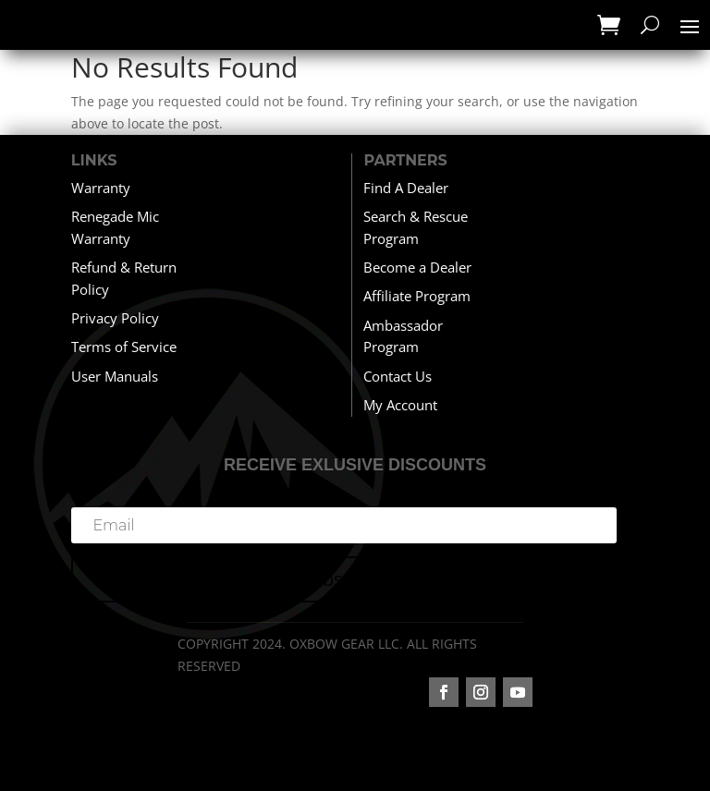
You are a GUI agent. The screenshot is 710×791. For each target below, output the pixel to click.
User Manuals (114, 376)
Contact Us (397, 376)
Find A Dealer (405, 187)
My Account (400, 405)
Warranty (100, 187)
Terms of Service (124, 346)
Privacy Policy (115, 318)
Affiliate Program (417, 295)
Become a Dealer (417, 267)
